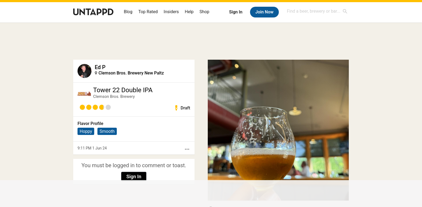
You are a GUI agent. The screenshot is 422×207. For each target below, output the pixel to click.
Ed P (100, 67)
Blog (128, 11)
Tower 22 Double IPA (123, 90)
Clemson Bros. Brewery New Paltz (131, 73)
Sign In (235, 12)
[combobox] (317, 11)
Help (189, 11)
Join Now (264, 12)
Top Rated (148, 11)
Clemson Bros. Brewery (114, 96)
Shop (204, 11)
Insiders (171, 11)
